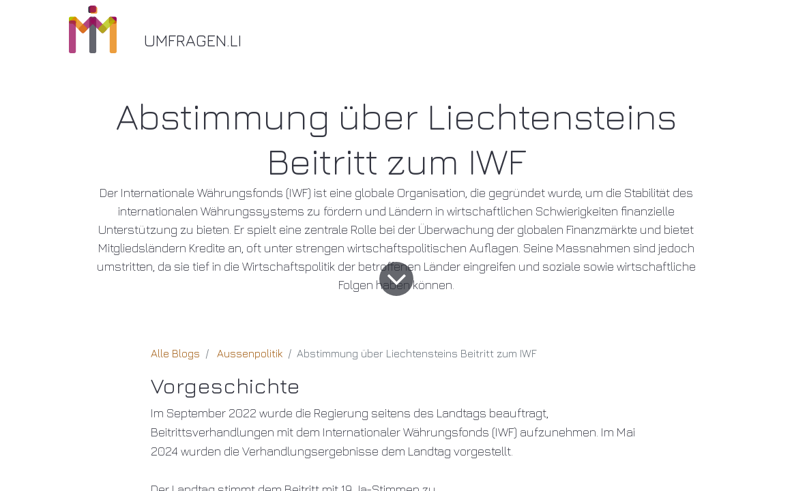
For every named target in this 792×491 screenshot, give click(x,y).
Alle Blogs (175, 353)
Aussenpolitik (249, 353)
